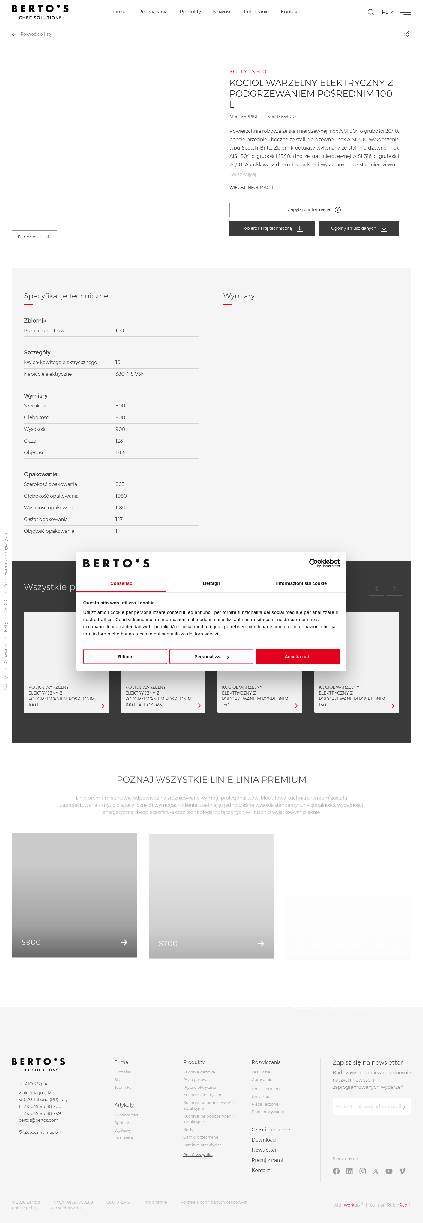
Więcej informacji (251, 187)
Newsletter (264, 1150)
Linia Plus (261, 1096)
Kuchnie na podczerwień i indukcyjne (208, 1119)
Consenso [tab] (121, 582)
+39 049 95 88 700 (42, 1106)
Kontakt (290, 12)
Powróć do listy (32, 34)
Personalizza (211, 656)
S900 (5, 605)
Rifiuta (125, 656)
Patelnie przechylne (202, 1144)
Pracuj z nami (267, 1160)
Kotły (188, 1129)
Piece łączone (265, 1104)
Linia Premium (266, 1088)
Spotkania (124, 1122)
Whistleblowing (66, 1207)
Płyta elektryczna (199, 1087)
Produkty (190, 12)
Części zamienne (271, 1130)
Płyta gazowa (195, 1079)
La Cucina (124, 1138)
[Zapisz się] (402, 1107)
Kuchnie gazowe (199, 1072)
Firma (120, 12)
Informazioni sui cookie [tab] (301, 582)
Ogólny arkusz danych (359, 229)
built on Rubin (390, 1205)
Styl (118, 1079)
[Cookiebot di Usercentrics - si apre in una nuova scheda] (313, 563)
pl (385, 12)
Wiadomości (126, 1114)
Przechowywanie (268, 1111)
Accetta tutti (298, 656)
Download (264, 1140)
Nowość (222, 12)
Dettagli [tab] (211, 582)
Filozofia (122, 1072)
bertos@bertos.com (38, 1120)
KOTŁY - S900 (248, 72)
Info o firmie (155, 1202)
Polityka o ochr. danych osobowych (214, 1202)
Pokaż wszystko (198, 1154)
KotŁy (5, 627)
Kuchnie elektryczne (203, 1094)
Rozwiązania (153, 12)
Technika (123, 1087)
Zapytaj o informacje (314, 210)
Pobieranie (256, 12)
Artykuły (124, 1105)
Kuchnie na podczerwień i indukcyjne (208, 1105)
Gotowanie (5, 653)
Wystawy (123, 1130)
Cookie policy (24, 1207)
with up (348, 1205)
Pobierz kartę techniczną (272, 229)
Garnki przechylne (200, 1137)
